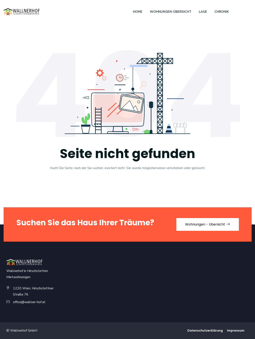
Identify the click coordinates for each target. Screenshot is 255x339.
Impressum (235, 330)
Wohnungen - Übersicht (207, 224)
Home (137, 12)
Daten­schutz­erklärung (205, 330)
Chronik (222, 12)
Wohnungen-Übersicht (170, 12)
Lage (203, 12)
